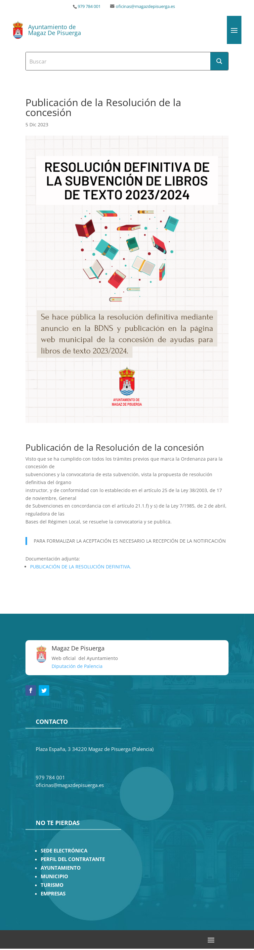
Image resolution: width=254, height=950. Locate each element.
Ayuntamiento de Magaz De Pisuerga (54, 30)
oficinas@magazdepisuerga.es (145, 6)
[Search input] (118, 61)
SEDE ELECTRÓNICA (64, 850)
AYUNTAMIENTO (61, 867)
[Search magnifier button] (219, 61)
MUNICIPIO (54, 876)
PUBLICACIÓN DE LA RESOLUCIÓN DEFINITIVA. (80, 566)
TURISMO (52, 885)
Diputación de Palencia (77, 666)
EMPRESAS (53, 893)
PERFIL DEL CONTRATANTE (73, 859)
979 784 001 (89, 6)
